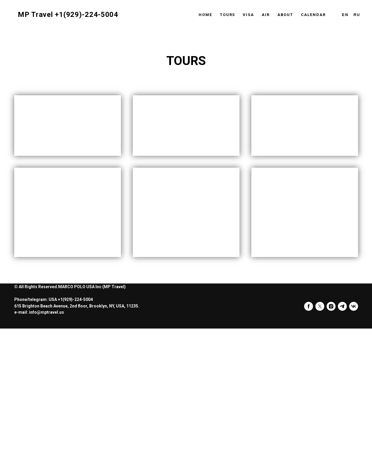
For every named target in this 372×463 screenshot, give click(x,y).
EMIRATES (51, 363)
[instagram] (331, 440)
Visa (248, 14)
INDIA (39, 210)
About (285, 14)
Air (266, 14)
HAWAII (162, 210)
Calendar (313, 14)
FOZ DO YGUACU (178, 347)
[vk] (353, 440)
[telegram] (342, 440)
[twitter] (319, 440)
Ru (356, 14)
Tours (227, 14)
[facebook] (308, 440)
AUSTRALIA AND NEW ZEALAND (292, 347)
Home (205, 14)
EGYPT (278, 210)
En (345, 14)
